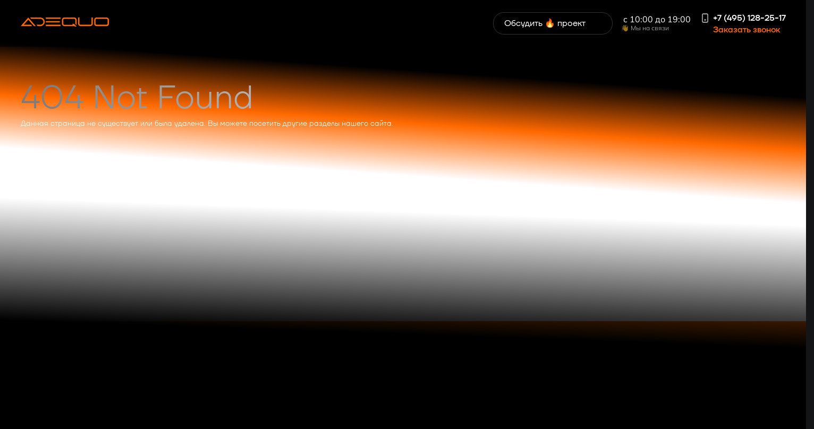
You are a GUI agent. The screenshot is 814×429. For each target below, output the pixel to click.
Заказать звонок (746, 29)
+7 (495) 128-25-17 (749, 18)
